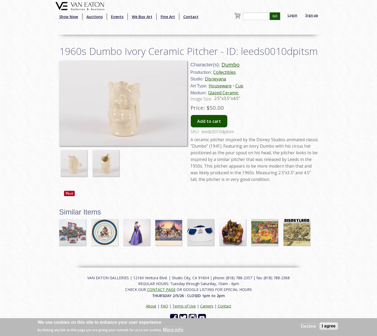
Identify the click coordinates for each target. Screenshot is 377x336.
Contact (191, 16)
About (151, 306)
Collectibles (224, 72)
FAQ (164, 306)
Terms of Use (184, 306)
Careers (206, 306)
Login (292, 15)
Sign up (311, 15)
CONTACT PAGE (161, 289)
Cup (239, 86)
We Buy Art (142, 16)
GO (274, 16)
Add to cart (209, 121)
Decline (308, 326)
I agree (329, 326)
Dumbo (230, 64)
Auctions (94, 16)
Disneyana (215, 79)
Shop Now (68, 16)
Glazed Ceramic (223, 93)
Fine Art (168, 16)
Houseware (220, 86)
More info (173, 330)
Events (117, 16)
